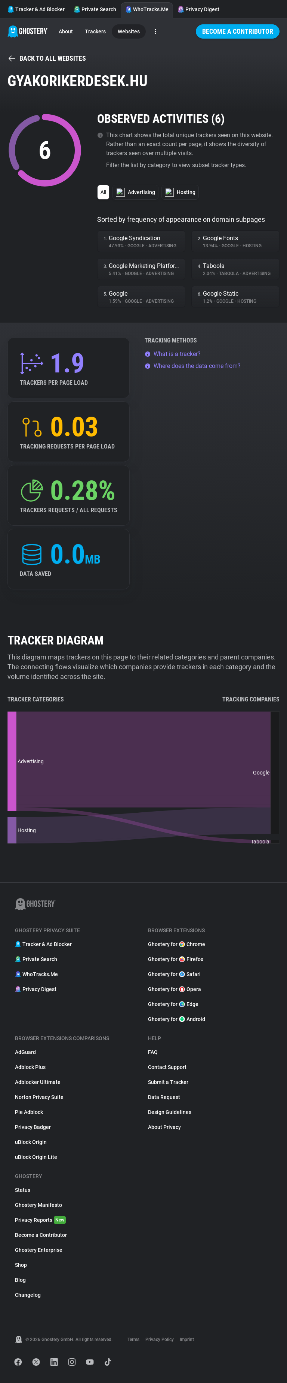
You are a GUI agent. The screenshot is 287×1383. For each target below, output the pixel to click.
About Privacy (164, 1127)
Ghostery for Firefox (175, 959)
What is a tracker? (173, 353)
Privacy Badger (33, 1127)
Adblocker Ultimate (38, 1082)
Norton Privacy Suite (39, 1097)
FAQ (153, 1052)
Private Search (95, 9)
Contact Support (167, 1067)
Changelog (28, 1295)
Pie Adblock (29, 1112)
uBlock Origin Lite (36, 1157)
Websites (129, 31)
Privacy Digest (198, 9)
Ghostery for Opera (174, 989)
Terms (133, 1339)
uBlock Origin (31, 1142)
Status (22, 1190)
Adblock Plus (30, 1067)
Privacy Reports (40, 1220)
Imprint (187, 1339)
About (66, 31)
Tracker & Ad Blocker (36, 9)
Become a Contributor (237, 31)
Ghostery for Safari (174, 974)
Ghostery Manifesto (38, 1205)
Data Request (164, 1097)
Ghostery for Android (176, 1019)
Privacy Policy (159, 1339)
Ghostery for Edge (173, 1004)
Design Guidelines (169, 1112)
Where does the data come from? (193, 365)
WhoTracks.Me (147, 9)
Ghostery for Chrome (176, 944)
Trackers (95, 31)
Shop (21, 1265)
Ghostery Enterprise (38, 1250)
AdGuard (25, 1052)
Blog (20, 1280)
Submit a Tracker (168, 1082)
